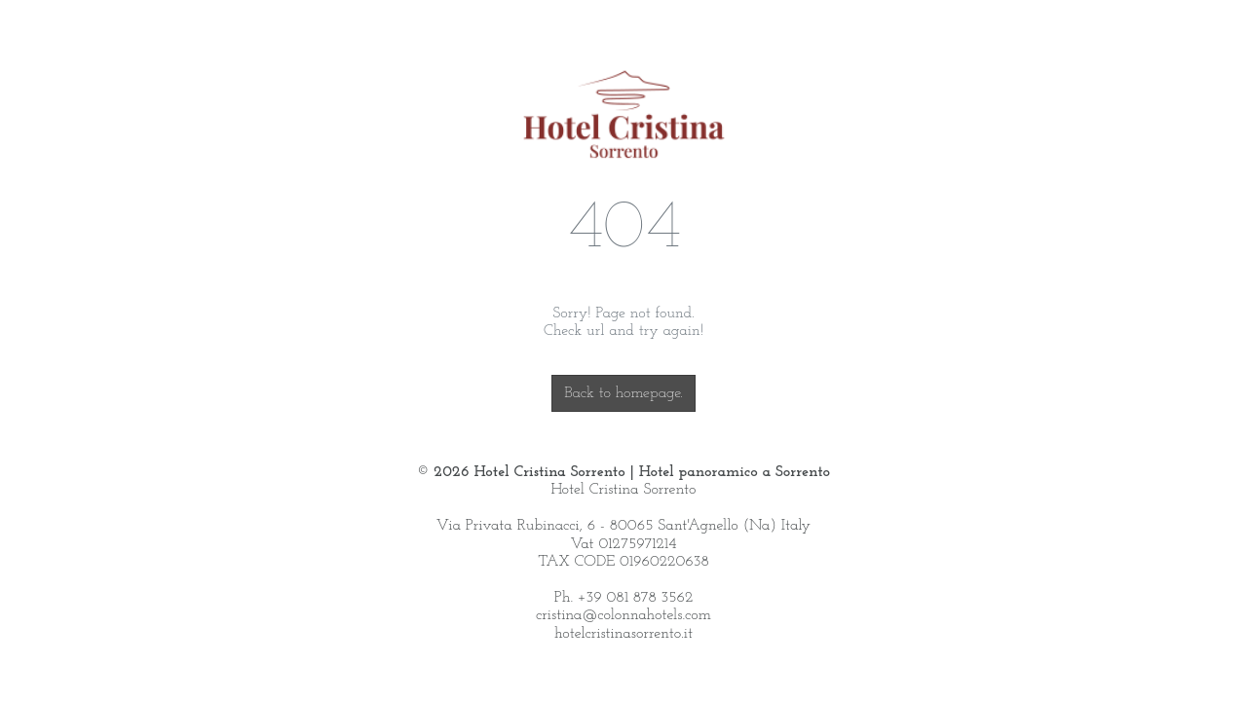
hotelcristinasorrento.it (623, 634)
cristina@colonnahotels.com (623, 615)
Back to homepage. (623, 393)
